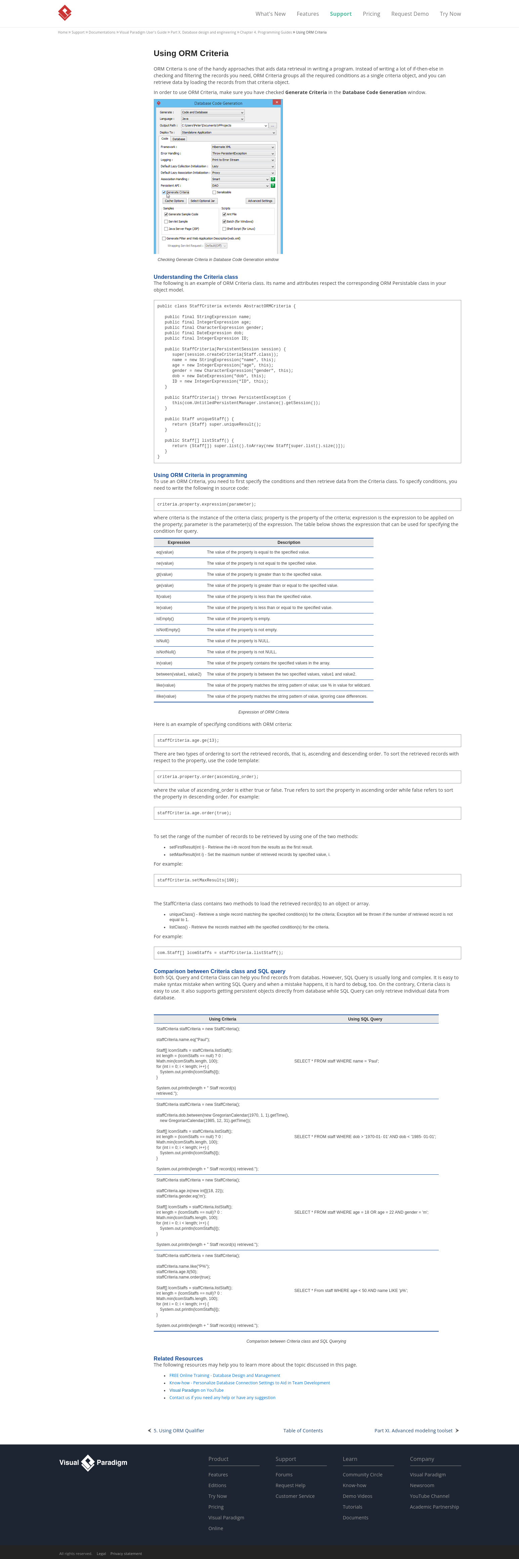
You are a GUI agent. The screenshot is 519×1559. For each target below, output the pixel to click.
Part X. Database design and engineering (203, 32)
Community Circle (363, 1474)
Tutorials (352, 1507)
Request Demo (410, 14)
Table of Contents (303, 1430)
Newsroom (422, 1485)
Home (63, 32)
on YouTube (197, 1390)
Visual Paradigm (65, 13)
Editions (217, 1485)
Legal (101, 1553)
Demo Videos (358, 1496)
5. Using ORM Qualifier (179, 1430)
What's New (271, 14)
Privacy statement (126, 1553)
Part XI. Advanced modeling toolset (413, 1430)
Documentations (102, 32)
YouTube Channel (429, 1496)
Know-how (354, 1485)
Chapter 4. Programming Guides (266, 32)
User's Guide (143, 32)
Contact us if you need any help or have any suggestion (223, 1397)
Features (308, 14)
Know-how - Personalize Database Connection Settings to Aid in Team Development (250, 1383)
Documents (356, 1517)
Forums (284, 1474)
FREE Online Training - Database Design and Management (225, 1375)
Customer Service (295, 1496)
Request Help (291, 1485)
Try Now (450, 14)
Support (341, 14)
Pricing (371, 14)
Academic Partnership (434, 1507)
